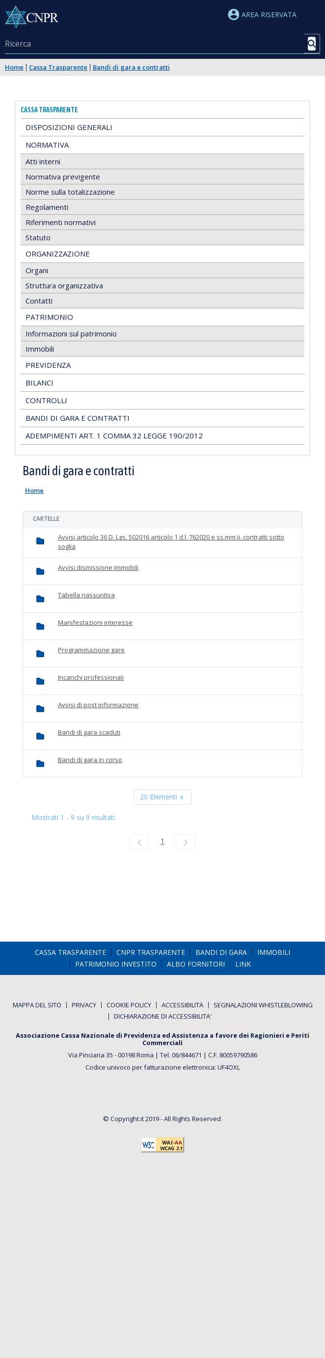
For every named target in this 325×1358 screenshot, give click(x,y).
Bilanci (40, 382)
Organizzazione (58, 253)
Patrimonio (49, 317)
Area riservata (262, 14)
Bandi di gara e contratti (131, 67)
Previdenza (48, 365)
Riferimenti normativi (61, 222)
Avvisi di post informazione (98, 704)
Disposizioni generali (69, 127)
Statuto (38, 237)
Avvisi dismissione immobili (98, 567)
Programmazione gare (91, 649)
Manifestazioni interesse (95, 622)
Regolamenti (47, 207)
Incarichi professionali (91, 677)
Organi (37, 270)
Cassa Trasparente (58, 67)
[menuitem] (70, 952)
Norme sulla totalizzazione (70, 192)
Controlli (46, 400)
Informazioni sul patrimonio (71, 333)
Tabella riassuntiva (86, 594)
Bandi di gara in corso (90, 759)
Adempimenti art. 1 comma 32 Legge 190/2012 (114, 435)
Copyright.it (127, 1118)
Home (14, 67)
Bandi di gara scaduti (89, 732)
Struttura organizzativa (64, 285)
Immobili (40, 349)
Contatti (39, 301)
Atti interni (43, 161)
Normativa (47, 145)
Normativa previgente (63, 176)
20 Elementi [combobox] (165, 797)
